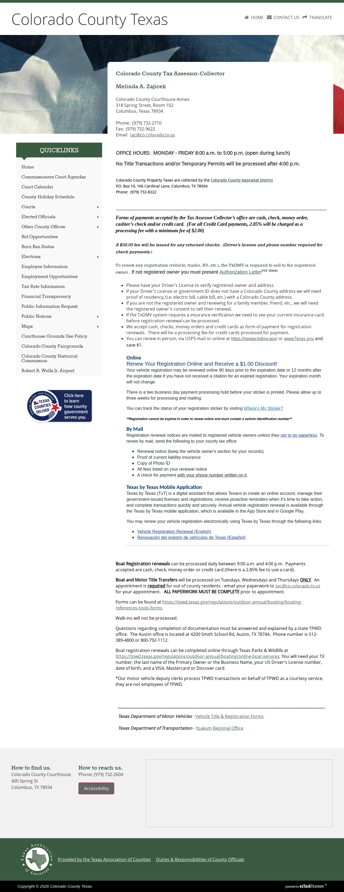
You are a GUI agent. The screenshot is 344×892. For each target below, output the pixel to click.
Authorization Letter (240, 272)
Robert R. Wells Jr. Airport (48, 371)
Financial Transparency (46, 296)
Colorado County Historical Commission (50, 359)
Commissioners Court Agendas (54, 177)
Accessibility (96, 788)
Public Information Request (50, 306)
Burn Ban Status (38, 247)
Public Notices (61, 316)
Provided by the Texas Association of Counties (104, 859)
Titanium (312, 886)
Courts (61, 207)
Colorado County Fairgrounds (52, 346)
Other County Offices (61, 227)
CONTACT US (286, 17)
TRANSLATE (320, 17)
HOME (257, 17)
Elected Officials (61, 217)
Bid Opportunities (40, 237)
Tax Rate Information (43, 287)
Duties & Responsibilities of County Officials (200, 859)
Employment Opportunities (50, 277)
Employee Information (45, 267)
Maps (61, 326)
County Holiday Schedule (48, 197)
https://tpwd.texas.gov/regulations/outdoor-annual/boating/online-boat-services (198, 656)
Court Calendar (37, 187)
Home (28, 167)
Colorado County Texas (89, 19)
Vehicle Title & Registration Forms (229, 716)
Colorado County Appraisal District (242, 180)
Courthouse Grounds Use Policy (54, 336)
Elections (61, 257)
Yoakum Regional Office (219, 728)
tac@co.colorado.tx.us (152, 135)
